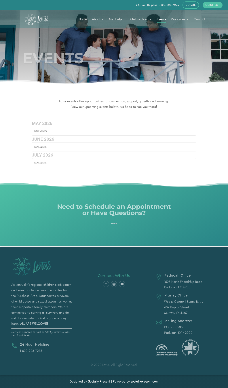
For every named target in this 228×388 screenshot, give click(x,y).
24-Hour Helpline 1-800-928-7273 (157, 5)
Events (161, 19)
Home (83, 19)
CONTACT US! (114, 224)
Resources (178, 19)
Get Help (115, 19)
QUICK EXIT (212, 5)
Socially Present (99, 381)
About (96, 19)
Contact (199, 19)
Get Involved (139, 19)
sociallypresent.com (144, 381)
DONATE (191, 5)
